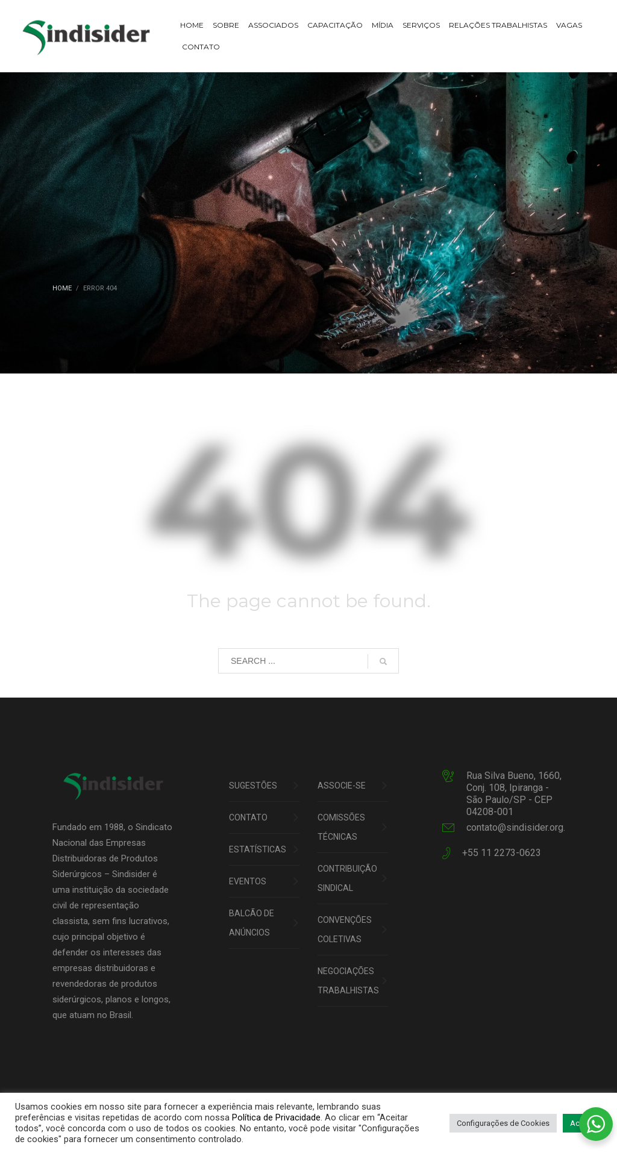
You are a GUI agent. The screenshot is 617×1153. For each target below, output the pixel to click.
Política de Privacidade (276, 1117)
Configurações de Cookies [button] (503, 1123)
